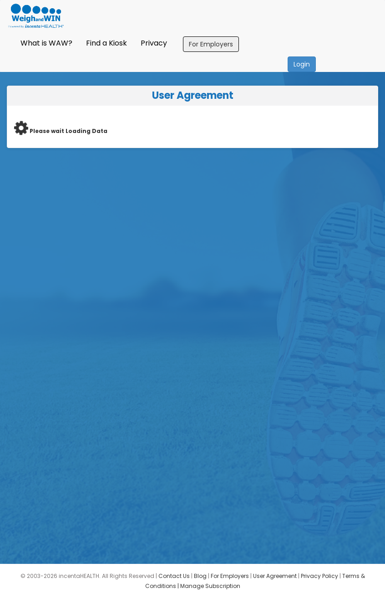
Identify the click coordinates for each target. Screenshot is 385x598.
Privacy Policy (319, 576)
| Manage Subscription (208, 586)
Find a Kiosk (106, 43)
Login (302, 64)
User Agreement (275, 576)
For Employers (211, 44)
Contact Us (174, 576)
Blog (200, 576)
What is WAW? (46, 43)
